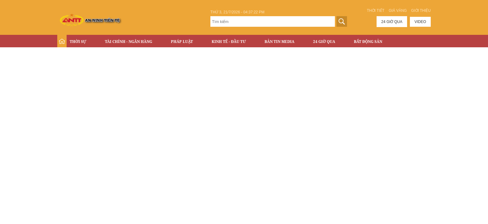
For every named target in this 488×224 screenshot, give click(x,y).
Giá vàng (398, 10)
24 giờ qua (391, 22)
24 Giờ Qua (324, 41)
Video (420, 22)
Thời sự (78, 41)
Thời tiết (375, 10)
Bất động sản (368, 41)
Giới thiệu (421, 10)
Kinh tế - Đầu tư (229, 41)
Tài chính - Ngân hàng (128, 41)
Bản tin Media (279, 41)
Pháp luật (182, 41)
